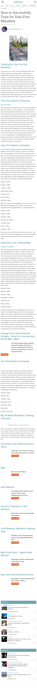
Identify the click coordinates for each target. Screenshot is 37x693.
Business (18, 5)
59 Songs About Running (15, 616)
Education (24, 5)
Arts (2, 5)
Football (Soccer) (13, 672)
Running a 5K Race (13, 632)
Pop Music (11, 614)
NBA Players (11, 653)
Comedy (10, 637)
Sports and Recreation (15, 662)
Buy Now (4, 355)
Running (10, 605)
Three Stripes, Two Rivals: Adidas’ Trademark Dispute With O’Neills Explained (18, 665)
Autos (7, 5)
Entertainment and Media (15, 621)
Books (12, 5)
